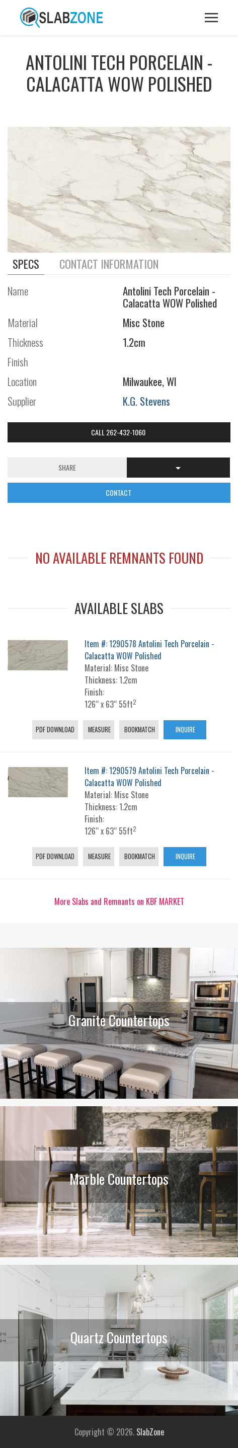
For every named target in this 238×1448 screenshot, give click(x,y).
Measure (99, 729)
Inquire (184, 729)
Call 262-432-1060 (119, 432)
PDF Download (55, 729)
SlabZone (150, 1432)
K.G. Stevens (146, 401)
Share (67, 467)
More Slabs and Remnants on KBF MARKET (119, 901)
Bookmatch (139, 729)
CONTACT (119, 492)
